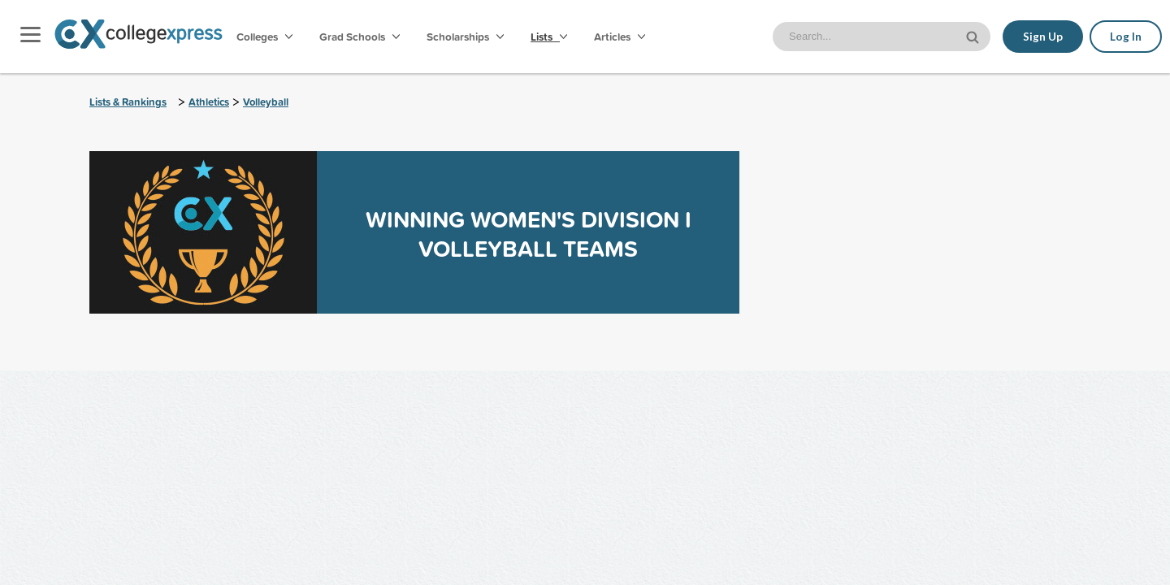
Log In (1126, 36)
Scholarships (465, 36)
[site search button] (974, 35)
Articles (619, 36)
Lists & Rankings (128, 102)
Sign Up (1043, 36)
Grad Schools (359, 36)
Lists (549, 36)
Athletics (208, 102)
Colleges (264, 36)
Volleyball (265, 102)
